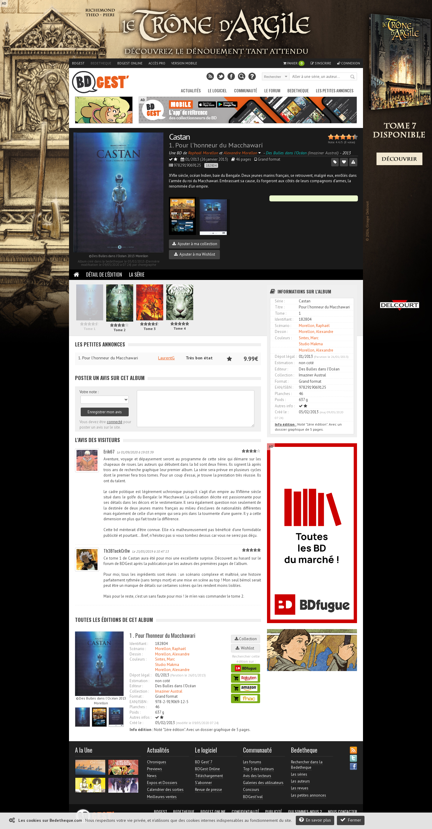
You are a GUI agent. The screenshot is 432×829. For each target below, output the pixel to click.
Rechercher (352, 77)
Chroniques (156, 762)
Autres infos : (140, 717)
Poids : (135, 712)
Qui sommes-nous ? (305, 812)
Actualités (191, 90)
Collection (246, 638)
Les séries (299, 774)
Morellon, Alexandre (172, 654)
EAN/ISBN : (139, 701)
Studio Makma (167, 664)
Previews (154, 768)
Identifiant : (139, 643)
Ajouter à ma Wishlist (194, 254)
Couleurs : (138, 659)
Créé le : (136, 722)
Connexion (348, 63)
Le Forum (272, 90)
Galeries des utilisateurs (263, 782)
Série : (280, 301)
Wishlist (246, 648)
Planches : (138, 706)
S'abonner (203, 782)
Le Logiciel (217, 90)
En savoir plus (315, 820)
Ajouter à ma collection (194, 243)
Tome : (280, 313)
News (152, 775)
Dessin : (136, 654)
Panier (293, 63)
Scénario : (138, 648)
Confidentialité (245, 812)
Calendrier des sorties (165, 789)
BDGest (78, 63)
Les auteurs (300, 781)
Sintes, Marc (165, 659)
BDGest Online (129, 63)
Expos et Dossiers (162, 782)
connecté (114, 421)
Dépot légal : (140, 675)
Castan (179, 136)
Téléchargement (209, 775)
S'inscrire (320, 63)
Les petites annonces (334, 90)
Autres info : (285, 406)
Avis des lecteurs (257, 775)
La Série (136, 274)
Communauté (245, 90)
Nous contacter (342, 812)
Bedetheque (101, 63)
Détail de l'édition (104, 274)
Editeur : (136, 685)
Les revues (299, 788)
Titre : (279, 307)
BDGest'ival (253, 796)
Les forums (252, 762)
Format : (136, 696)
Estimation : (139, 680)
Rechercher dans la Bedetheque (306, 764)
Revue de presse (208, 789)
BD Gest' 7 (203, 762)
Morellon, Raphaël (170, 648)
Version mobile (184, 63)
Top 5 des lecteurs (258, 768)
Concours (251, 789)
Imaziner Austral (168, 691)
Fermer (350, 820)
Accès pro (156, 63)
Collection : (139, 691)
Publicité (273, 812)
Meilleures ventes (162, 796)
